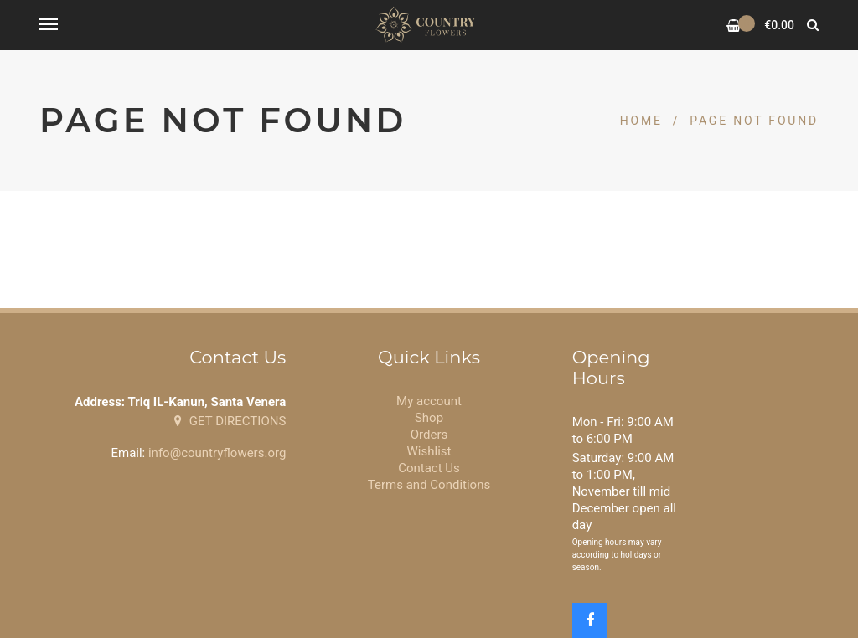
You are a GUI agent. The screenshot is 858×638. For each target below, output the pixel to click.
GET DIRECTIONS (230, 421)
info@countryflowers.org (217, 452)
